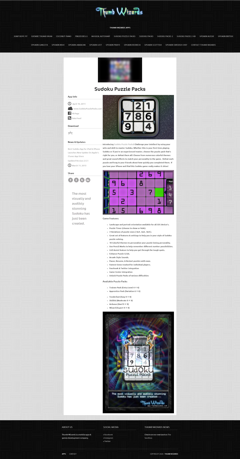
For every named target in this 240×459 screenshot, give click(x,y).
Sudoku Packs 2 (165, 36)
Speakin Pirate (113, 45)
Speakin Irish (58, 45)
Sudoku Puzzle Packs (124, 36)
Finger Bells (81, 36)
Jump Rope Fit (21, 36)
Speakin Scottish (153, 45)
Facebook (108, 435)
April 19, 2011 (76, 104)
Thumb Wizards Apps (120, 28)
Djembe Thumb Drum (41, 36)
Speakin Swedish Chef (176, 45)
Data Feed (74, 118)
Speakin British (225, 36)
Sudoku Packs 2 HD (186, 36)
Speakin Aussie (207, 36)
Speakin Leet (95, 45)
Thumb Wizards (171, 454)
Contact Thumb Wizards (203, 45)
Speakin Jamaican (76, 45)
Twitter (107, 441)
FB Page (75, 114)
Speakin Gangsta (39, 45)
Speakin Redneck (132, 45)
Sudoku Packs (146, 36)
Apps (64, 454)
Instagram (108, 438)
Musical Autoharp (100, 36)
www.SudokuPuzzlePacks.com (85, 109)
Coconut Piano (63, 36)
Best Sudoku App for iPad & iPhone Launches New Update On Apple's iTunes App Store (84, 152)
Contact (73, 454)
